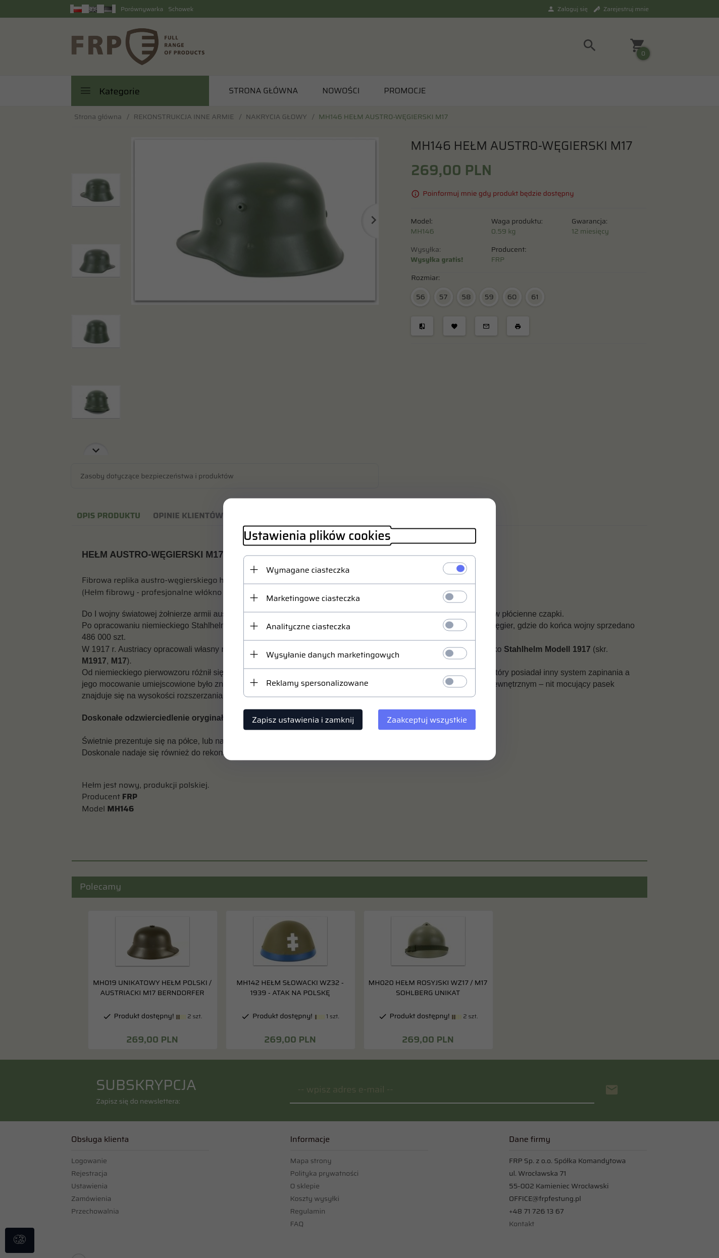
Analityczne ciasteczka (308, 626)
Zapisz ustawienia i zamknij (303, 719)
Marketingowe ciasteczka (313, 597)
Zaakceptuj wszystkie (427, 719)
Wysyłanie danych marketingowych (332, 654)
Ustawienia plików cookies (317, 535)
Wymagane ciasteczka (308, 569)
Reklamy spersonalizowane (317, 682)
